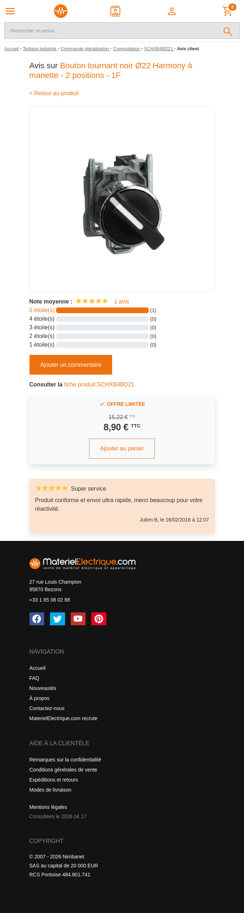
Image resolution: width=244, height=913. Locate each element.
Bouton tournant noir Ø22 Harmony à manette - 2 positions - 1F (110, 70)
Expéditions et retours (53, 780)
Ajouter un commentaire (70, 365)
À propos (39, 698)
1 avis (121, 301)
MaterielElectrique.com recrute (63, 718)
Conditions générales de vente (63, 770)
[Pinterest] (98, 618)
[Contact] (116, 11)
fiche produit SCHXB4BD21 (99, 384)
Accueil (37, 668)
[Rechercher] (228, 30)
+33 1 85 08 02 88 (49, 600)
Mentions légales (48, 807)
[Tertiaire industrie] (40, 48)
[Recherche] (110, 30)
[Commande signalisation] (85, 48)
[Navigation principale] (10, 11)
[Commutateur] (127, 48)
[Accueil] (12, 48)
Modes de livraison (50, 790)
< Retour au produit (54, 93)
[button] (172, 11)
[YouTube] (78, 618)
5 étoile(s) (42, 310)
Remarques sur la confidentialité (65, 760)
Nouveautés (42, 688)
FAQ (34, 678)
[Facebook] (37, 618)
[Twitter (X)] (57, 618)
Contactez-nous (47, 708)
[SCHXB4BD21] (159, 48)
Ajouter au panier (122, 448)
